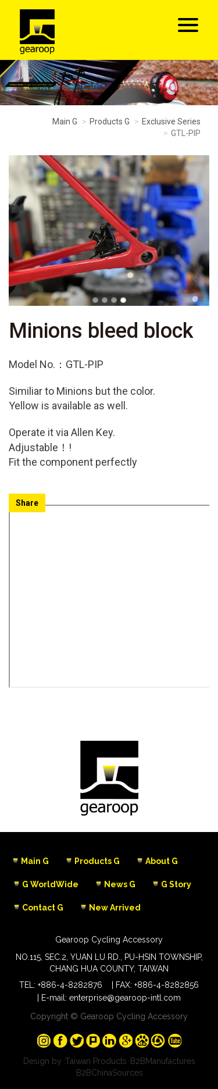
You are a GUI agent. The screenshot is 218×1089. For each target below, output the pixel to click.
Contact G (42, 907)
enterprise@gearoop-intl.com (125, 997)
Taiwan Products (96, 1061)
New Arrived (115, 907)
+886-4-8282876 (70, 985)
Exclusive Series (171, 121)
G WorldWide (50, 884)
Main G (64, 121)
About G (161, 861)
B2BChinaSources (109, 1072)
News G (119, 884)
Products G (110, 121)
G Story (176, 884)
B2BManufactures (162, 1061)
